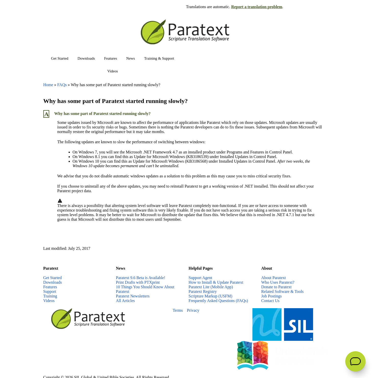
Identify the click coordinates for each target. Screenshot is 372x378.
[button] (186, 114)
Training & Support (159, 58)
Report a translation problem (256, 7)
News (130, 58)
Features (110, 58)
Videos (112, 71)
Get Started (59, 58)
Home (48, 85)
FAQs (62, 85)
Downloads (86, 58)
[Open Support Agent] (355, 361)
